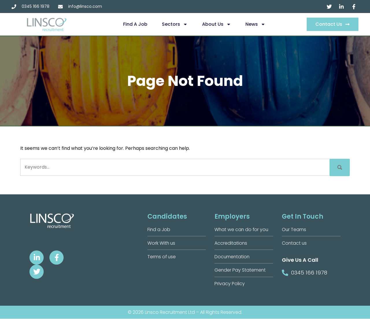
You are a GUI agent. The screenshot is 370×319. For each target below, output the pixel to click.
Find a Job (135, 24)
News (255, 24)
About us (216, 24)
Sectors (175, 24)
